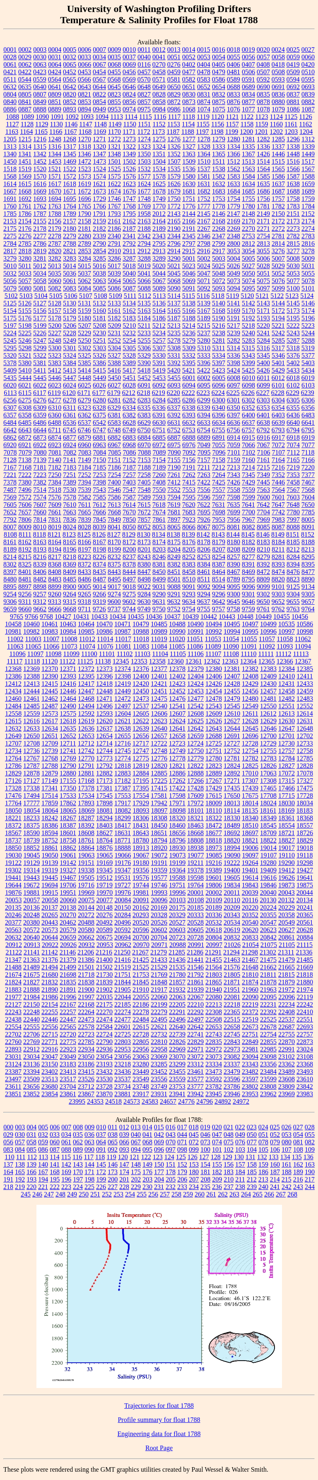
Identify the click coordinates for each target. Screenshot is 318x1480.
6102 (293, 385)
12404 (195, 676)
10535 (286, 623)
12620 (104, 720)
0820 (69, 94)
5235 (174, 333)
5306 (144, 347)
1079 (278, 109)
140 (43, 1164)
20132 (286, 900)
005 (43, 1127)
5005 (248, 258)
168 (55, 1171)
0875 (218, 101)
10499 (268, 623)
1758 (293, 198)
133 (274, 1156)
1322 (129, 146)
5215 (203, 325)
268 (292, 1194)
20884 (304, 937)
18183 (304, 810)
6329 (114, 407)
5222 (293, 325)
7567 (293, 489)
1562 (233, 168)
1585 (263, 176)
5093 (218, 288)
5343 (248, 355)
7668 (114, 512)
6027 (114, 385)
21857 (177, 982)
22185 (122, 1004)
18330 (232, 817)
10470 (104, 623)
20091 (141, 900)
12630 (286, 720)
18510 (250, 825)
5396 (203, 362)
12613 (286, 713)
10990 (177, 631)
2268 (218, 228)
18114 (232, 810)
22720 (68, 1034)
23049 (68, 1056)
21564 (213, 967)
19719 (104, 885)
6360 (54, 415)
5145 (293, 303)
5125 (10, 303)
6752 (174, 430)
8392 (263, 564)
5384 (69, 362)
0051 (174, 57)
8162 (24, 541)
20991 (196, 944)
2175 (10, 228)
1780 (248, 206)
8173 (144, 541)
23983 (304, 1093)
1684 (233, 191)
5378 (10, 362)
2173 (293, 221)
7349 (263, 474)
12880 (68, 773)
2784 (10, 243)
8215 (24, 556)
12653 (86, 735)
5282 (233, 340)
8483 (54, 579)
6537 (84, 422)
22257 (68, 1011)
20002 (213, 892)
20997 (214, 944)
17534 (86, 795)
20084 (123, 900)
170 (78, 1171)
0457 (144, 71)
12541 (177, 706)
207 (194, 1179)
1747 (129, 198)
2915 (188, 250)
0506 (248, 71)
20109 (214, 900)
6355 (293, 407)
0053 (203, 57)
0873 (188, 101)
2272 (278, 228)
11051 (195, 638)
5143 (263, 303)
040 (136, 1134)
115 (66, 1156)
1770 (159, 206)
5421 (188, 370)
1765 (84, 206)
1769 (144, 206)
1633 (233, 183)
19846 (268, 885)
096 (159, 1149)
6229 (292, 392)
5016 (99, 265)
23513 (49, 1079)
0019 (248, 49)
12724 (195, 743)
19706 (68, 885)
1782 (278, 206)
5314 (233, 347)
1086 (293, 109)
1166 (55, 131)
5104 (41, 295)
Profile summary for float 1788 (159, 1419)
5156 (39, 310)
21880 (304, 982)
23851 (13, 1093)
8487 (99, 579)
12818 (122, 765)
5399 (248, 362)
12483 (304, 698)
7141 (69, 459)
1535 (174, 168)
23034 (31, 1056)
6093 (174, 385)
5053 (293, 273)
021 (229, 1127)
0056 (248, 57)
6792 (263, 430)
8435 (99, 571)
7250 (54, 474)
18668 (195, 832)
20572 (31, 929)
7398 (99, 482)
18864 (86, 847)
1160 (276, 124)
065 (113, 1142)
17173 (104, 780)
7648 (293, 504)
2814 (278, 243)
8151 (292, 534)
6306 (308, 400)
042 (159, 1134)
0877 (248, 101)
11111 (266, 653)
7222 (24, 474)
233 (182, 1186)
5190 (218, 318)
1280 (233, 139)
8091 (308, 526)
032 (43, 1134)
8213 (308, 549)
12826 (268, 765)
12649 (13, 735)
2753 (248, 236)
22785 (86, 1041)
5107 (85, 295)
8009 (24, 526)
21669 (304, 967)
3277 (293, 250)
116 (77, 1156)
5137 (174, 303)
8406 (39, 571)
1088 (12, 116)
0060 (308, 57)
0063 (39, 64)
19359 (159, 870)
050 (252, 1134)
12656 (140, 735)
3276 (278, 250)
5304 (114, 347)
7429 (248, 482)
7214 (248, 467)
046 (205, 1134)
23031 (13, 1056)
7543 (99, 489)
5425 (248, 370)
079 (275, 1142)
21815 (286, 974)
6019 (308, 377)
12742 (86, 750)
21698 (68, 974)
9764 (308, 609)
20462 (68, 922)
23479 (232, 1071)
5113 (159, 295)
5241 (263, 333)
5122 (277, 295)
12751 (213, 750)
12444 (31, 691)
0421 (10, 71)
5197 (10, 325)
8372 (84, 564)
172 (101, 1171)
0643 (84, 86)
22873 (304, 1041)
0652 (203, 86)
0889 (54, 109)
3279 (10, 258)
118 (100, 1156)
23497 (13, 1079)
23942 (195, 1093)
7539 (84, 489)
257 (165, 1194)
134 (285, 1156)
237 (229, 1186)
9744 (129, 609)
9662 (39, 609)
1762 (39, 206)
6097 (233, 385)
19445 (49, 877)
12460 (13, 698)
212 (252, 1179)
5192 (248, 318)
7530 (69, 489)
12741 (68, 750)
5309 (188, 347)
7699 (233, 512)
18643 (140, 832)
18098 (177, 810)
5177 (39, 318)
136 (308, 1156)
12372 (86, 668)
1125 (290, 116)
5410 (24, 370)
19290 (286, 862)
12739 (49, 750)
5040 (129, 273)
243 (298, 1186)
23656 (31, 1086)
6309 (39, 407)
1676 (129, 191)
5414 (84, 370)
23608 (286, 1079)
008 (78, 1127)
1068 (188, 109)
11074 (87, 646)
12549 (250, 706)
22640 (177, 1026)
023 (252, 1127)
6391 (159, 415)
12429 (250, 683)
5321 (24, 355)
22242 (304, 1004)
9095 (233, 586)
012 (124, 1127)
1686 (263, 191)
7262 (188, 474)
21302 (268, 952)
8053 (159, 526)
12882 (104, 773)
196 (66, 1179)
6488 (54, 422)
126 (193, 1156)
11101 (107, 653)
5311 (218, 347)
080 (287, 1142)
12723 (177, 743)
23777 (195, 1086)
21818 (304, 974)
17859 (49, 803)
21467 (250, 959)
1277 (188, 139)
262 (223, 1194)
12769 (68, 758)
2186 (114, 228)
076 (240, 1142)
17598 (177, 795)
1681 (188, 191)
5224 (10, 333)
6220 (173, 392)
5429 (278, 370)
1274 (144, 139)
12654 (104, 735)
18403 (104, 825)
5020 (159, 265)
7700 (248, 512)
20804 (213, 937)
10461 (49, 623)
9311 (24, 601)
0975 (144, 109)
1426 (263, 153)
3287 (129, 258)
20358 (286, 914)
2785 (24, 243)
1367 (248, 153)
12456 (250, 691)
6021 (24, 385)
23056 (122, 1056)
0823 (114, 94)
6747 (99, 430)
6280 (99, 400)
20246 (13, 914)
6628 (129, 422)
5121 (262, 295)
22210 (195, 1004)
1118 (188, 116)
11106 (196, 653)
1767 (114, 206)
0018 (233, 49)
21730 (104, 974)
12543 (213, 706)
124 (169, 1156)
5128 (54, 303)
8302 (10, 564)
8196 (69, 549)
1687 (278, 191)
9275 (129, 594)
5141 (233, 303)
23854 (49, 1093)
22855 (268, 1041)
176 (147, 1171)
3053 (233, 250)
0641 (54, 86)
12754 (250, 750)
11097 (35, 653)
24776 (186, 1101)
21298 (249, 952)
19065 (104, 855)
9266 (99, 594)
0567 (99, 79)
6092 (159, 385)
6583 (114, 422)
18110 (214, 810)
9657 (308, 601)
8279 (263, 556)
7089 (159, 452)
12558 (13, 713)
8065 (174, 526)
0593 (278, 79)
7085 (114, 452)
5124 (306, 295)
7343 (233, 474)
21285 (177, 952)
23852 (31, 1093)
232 (171, 1186)
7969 (263, 519)
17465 (268, 788)
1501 (114, 161)
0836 (278, 94)
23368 (304, 1064)
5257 (159, 340)
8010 (39, 526)
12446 (68, 691)
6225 (233, 392)
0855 (114, 101)
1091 (57, 116)
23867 (86, 1093)
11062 (303, 638)
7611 (84, 504)
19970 (104, 892)
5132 (99, 303)
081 (298, 1142)
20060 (68, 900)
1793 (114, 213)
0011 (143, 49)
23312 (195, 1064)
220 (31, 1186)
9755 (203, 609)
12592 (86, 713)
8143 (218, 534)
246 (37, 1194)
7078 (10, 452)
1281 (248, 139)
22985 (268, 1049)
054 (298, 1134)
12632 (13, 728)
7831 (54, 519)
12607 (177, 713)
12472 (122, 698)
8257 (233, 556)
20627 (286, 929)
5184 (144, 318)
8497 (129, 579)
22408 (286, 1011)
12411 (304, 676)
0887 (24, 109)
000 (8, 1127)
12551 (286, 706)
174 (124, 1171)
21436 (177, 959)
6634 (218, 422)
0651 (188, 86)
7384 (54, 482)
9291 (174, 594)
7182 (54, 467)
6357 (10, 415)
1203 (291, 131)
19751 (177, 885)
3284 (84, 258)
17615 (213, 795)
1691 (10, 198)
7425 (218, 482)
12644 (232, 728)
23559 (177, 1079)
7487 (10, 489)
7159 (233, 459)
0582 (188, 79)
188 (287, 1171)
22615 (140, 1026)
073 (205, 1142)
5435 (10, 377)
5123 (292, 295)
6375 (99, 415)
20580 (86, 929)
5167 (203, 310)
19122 (13, 862)
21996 (68, 996)
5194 (278, 318)
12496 (104, 706)
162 (298, 1164)
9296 (218, 594)
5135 (144, 303)
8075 (218, 526)
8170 (114, 541)
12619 (86, 720)
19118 (304, 855)
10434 (117, 616)
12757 (286, 750)
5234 (159, 333)
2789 (84, 243)
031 (31, 1134)
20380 (31, 922)
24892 (222, 1101)
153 (194, 1164)
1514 (263, 161)
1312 (308, 139)
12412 (13, 683)
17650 (232, 795)
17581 (159, 795)
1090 (42, 116)
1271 (99, 139)
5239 (233, 333)
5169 (233, 310)
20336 (213, 914)
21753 (140, 974)
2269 (233, 228)
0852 (69, 101)
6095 (203, 385)
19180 (140, 862)
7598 (233, 497)
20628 (304, 929)
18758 (68, 840)
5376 (293, 355)
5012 (39, 265)
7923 (188, 519)
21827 (31, 982)
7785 (308, 512)
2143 (174, 213)
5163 (144, 310)
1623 (129, 183)
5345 (263, 355)
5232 (129, 333)
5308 (174, 347)
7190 (174, 467)
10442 (208, 616)
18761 (86, 840)
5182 (114, 318)
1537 (203, 168)
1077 (248, 109)
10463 (68, 623)
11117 (14, 661)
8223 (84, 556)
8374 (99, 564)
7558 (233, 489)
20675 (104, 937)
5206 (69, 325)
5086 (114, 288)
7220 (308, 467)
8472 (263, 571)
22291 (177, 1011)
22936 (104, 1049)
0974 (129, 109)
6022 (39, 385)
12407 (232, 676)
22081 (232, 996)
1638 (293, 183)
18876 (104, 847)
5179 (69, 318)
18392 (86, 825)
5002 (203, 258)
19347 (122, 870)
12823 (213, 765)
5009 (308, 258)
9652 (278, 601)
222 (55, 1186)
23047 (49, 1056)
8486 (84, 579)
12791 (86, 765)
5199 (39, 325)
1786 (24, 213)
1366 (233, 153)
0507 (263, 71)
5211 (143, 325)
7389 (69, 482)
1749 (159, 198)
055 (310, 1134)
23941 (177, 1093)
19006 (250, 847)
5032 (10, 273)
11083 (141, 646)
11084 (159, 646)
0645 (114, 86)
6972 (159, 444)
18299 (122, 817)
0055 (233, 57)
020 (217, 1127)
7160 (248, 459)
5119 (232, 295)
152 (182, 1164)
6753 (188, 430)
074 (217, 1142)
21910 (140, 989)
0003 (39, 49)
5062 (84, 280)
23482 (250, 1071)
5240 (248, 333)
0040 (144, 57)
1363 (188, 153)
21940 (213, 989)
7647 (278, 504)
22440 (31, 1019)
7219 (293, 467)
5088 (144, 288)
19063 (86, 855)
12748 (159, 750)
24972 (241, 1101)
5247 (39, 340)
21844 (122, 982)
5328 (129, 355)
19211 (195, 862)
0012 (159, 49)
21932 (177, 989)
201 (124, 1179)
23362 (286, 1064)
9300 (233, 594)
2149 (263, 213)
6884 (144, 437)
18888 (122, 847)
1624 (144, 183)
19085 (214, 855)
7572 (24, 497)
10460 (31, 623)
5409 (10, 370)
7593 (159, 497)
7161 (263, 459)
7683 (188, 512)
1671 (69, 191)
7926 (203, 519)
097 (171, 1149)
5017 (114, 265)
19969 (86, 892)
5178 (54, 318)
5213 (174, 325)
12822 (195, 765)
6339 (203, 407)
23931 (159, 1093)
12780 (213, 758)
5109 (115, 295)
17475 (304, 788)
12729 (268, 743)
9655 (293, 601)
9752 (174, 609)
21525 (140, 967)
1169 (99, 131)
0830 (188, 94)
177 (159, 1171)
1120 (217, 116)
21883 (13, 989)
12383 (268, 668)
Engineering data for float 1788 (159, 1433)
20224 (268, 907)
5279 (188, 340)
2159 (99, 221)
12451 (159, 691)
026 (287, 1127)
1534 (159, 168)
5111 (130, 295)
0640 (39, 86)
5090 (174, 288)
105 (263, 1149)
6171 (84, 392)
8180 (233, 541)
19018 (304, 847)
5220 (263, 325)
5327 (114, 355)
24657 (168, 1101)
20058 (50, 900)
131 (250, 1156)
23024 (304, 1049)
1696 (84, 198)
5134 (129, 303)
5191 (233, 318)
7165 (293, 459)
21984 (31, 996)
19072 (159, 855)
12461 (31, 698)
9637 (203, 601)
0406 (233, 64)
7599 (248, 497)
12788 (49, 765)
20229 (286, 907)
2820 (54, 250)
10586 (304, 623)
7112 (293, 452)
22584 (104, 1026)
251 (95, 1194)
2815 (293, 243)
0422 (24, 71)
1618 (69, 183)
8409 (69, 571)
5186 (159, 318)
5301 (69, 347)
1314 (24, 146)
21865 (213, 982)
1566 (293, 168)
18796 (177, 840)
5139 (203, 303)
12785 (304, 758)
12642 (195, 728)
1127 (12, 124)
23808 (268, 1086)
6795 (308, 430)
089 (78, 1149)
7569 (10, 497)
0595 (308, 79)
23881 (122, 1093)
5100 (293, 288)
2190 (174, 228)
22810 (159, 1041)
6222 (188, 392)
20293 (140, 914)
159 (263, 1164)
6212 (128, 392)
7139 (39, 459)
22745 (232, 1034)
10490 (195, 623)
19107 (268, 855)
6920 (10, 444)
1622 (114, 183)
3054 (248, 250)
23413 (68, 1071)
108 (298, 1149)
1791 (99, 213)
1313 (10, 146)
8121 (54, 534)
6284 (159, 400)
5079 (10, 288)
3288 (144, 258)
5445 (39, 377)
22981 (250, 1049)
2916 (203, 250)
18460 (177, 825)
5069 (188, 280)
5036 (69, 273)
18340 (250, 817)
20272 (86, 914)
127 (204, 1156)
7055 (218, 444)
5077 (293, 280)
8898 (39, 586)
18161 (268, 810)
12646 (268, 728)
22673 (250, 1026)
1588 (308, 176)
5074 (248, 280)
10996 (268, 631)
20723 (177, 937)
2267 (203, 228)
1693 (39, 198)
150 (159, 1164)
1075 (218, 109)
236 (217, 1186)
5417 (129, 370)
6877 (69, 437)
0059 (293, 57)
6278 (69, 400)
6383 (144, 415)
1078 (263, 109)
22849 (250, 1041)
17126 (13, 780)
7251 (69, 474)
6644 (39, 430)
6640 (293, 422)
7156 (188, 459)
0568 (114, 79)
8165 (69, 541)
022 (240, 1127)
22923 (68, 1049)
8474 (278, 571)
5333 (203, 355)
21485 (304, 959)
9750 (159, 609)
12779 (195, 758)
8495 (114, 579)
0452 (69, 71)
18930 (177, 847)
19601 (213, 877)
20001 (195, 892)
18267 (68, 817)
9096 (248, 586)
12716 (122, 743)
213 (263, 1179)
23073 (213, 1056)
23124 (13, 1064)
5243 (293, 333)
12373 (104, 668)
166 (31, 1171)
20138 (68, 907)
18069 (86, 810)
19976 (122, 892)
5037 (84, 273)
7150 (99, 459)
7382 (39, 482)
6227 (263, 392)
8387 (218, 564)
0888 (39, 109)
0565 (69, 79)
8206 (203, 549)
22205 (177, 1004)
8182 (248, 541)
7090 (174, 452)
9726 (99, 609)
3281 (39, 258)
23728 (104, 1086)
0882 (308, 101)
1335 (248, 146)
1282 (263, 139)
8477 (308, 571)
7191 (188, 467)
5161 (114, 310)
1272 (114, 139)
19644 (13, 885)
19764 (195, 885)
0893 (69, 109)
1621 (99, 183)
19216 (213, 862)
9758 (233, 609)
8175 (174, 541)
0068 (114, 64)
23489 (286, 1071)
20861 (286, 937)
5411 (39, 370)
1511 (218, 161)
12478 (213, 698)
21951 (232, 989)
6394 (203, 415)
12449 (122, 691)
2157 (69, 221)
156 (229, 1164)
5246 (24, 340)
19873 (286, 885)
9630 (144, 601)
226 (101, 1186)
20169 (159, 907)
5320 (10, 355)
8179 (218, 541)
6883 (129, 437)
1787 (39, 213)
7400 (114, 482)
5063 (99, 280)
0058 (278, 57)
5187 (174, 318)
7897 (174, 519)
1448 (293, 153)
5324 (69, 355)
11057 (267, 638)
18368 (304, 817)
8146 (263, 534)
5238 (218, 333)
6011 (263, 377)
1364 (203, 153)
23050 (86, 1056)
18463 (195, 825)
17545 (104, 795)
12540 (159, 706)
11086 (195, 646)
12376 (140, 668)
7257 (129, 474)
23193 (104, 1064)
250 (84, 1194)
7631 (218, 504)
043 (171, 1134)
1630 (188, 183)
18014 (250, 803)
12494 (86, 706)
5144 (278, 303)
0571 (159, 79)
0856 (129, 101)
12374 (122, 668)
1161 (290, 124)
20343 (232, 914)
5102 (11, 295)
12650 (31, 735)
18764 (104, 840)
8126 (99, 534)
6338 (188, 407)
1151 (144, 124)
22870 (286, 1041)
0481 (233, 71)
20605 (195, 929)
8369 (69, 564)
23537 (122, 1079)
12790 (68, 765)
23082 (232, 1056)
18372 (13, 825)
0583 (203, 79)
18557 (304, 825)
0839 (308, 94)
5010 (10, 265)
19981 (140, 892)
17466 (286, 788)
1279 (218, 139)
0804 (10, 94)
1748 (144, 198)
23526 (86, 1079)
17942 (159, 803)
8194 (54, 549)
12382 (250, 668)
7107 (278, 452)
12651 (49, 735)
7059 (233, 444)
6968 (129, 444)
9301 (248, 594)
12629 (268, 720)
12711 (68, 743)
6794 (293, 430)
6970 (144, 444)
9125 (293, 586)
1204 (306, 131)
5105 (56, 295)
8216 (39, 556)
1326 (174, 146)
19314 (31, 870)
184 (240, 1171)
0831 (203, 94)
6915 (248, 437)
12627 (232, 720)
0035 (114, 57)
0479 (218, 71)
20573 (49, 929)
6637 (248, 422)
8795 (248, 579)
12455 (232, 691)
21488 (13, 967)
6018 (293, 377)
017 (182, 1127)
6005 (218, 377)
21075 (268, 944)
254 (130, 1194)
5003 (218, 258)
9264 (69, 594)
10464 (86, 623)
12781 (232, 758)
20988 (177, 944)
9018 (129, 586)
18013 (232, 803)
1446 (278, 153)
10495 (232, 623)
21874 (250, 982)
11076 (105, 646)
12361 (194, 661)
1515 (278, 161)
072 (194, 1142)
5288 (308, 340)
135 (297, 1156)
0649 (159, 86)
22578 (86, 1026)
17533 (68, 795)
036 (89, 1134)
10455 (281, 616)
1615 (24, 183)
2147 (233, 213)
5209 (114, 325)
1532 (144, 168)
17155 (68, 780)
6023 (54, 385)
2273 (293, 228)
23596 (232, 1079)
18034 (304, 803)
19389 (213, 870)
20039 (250, 892)
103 (240, 1149)
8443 (114, 571)
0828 (159, 94)
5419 (159, 370)
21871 (232, 982)
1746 (114, 198)
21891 (68, 989)
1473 (99, 161)
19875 (304, 885)
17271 (232, 780)
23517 (68, 1079)
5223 (308, 325)
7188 (144, 467)
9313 (54, 601)
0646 (129, 86)
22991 (286, 1049)
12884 (140, 773)
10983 (49, 631)
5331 (174, 355)
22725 (122, 1034)
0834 (248, 94)
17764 (13, 803)
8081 (233, 526)
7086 (129, 452)
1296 (293, 139)
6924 (69, 444)
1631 (203, 183)
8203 (159, 549)
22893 (13, 1049)
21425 (140, 959)
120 (123, 1156)
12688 (213, 735)
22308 (213, 1011)
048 (229, 1134)
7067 (263, 444)
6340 (218, 407)
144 (89, 1164)
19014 (268, 847)
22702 (13, 1034)
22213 (213, 1004)
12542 (195, 706)
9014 (99, 586)
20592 (122, 929)
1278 (203, 139)
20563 (13, 929)
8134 (158, 534)
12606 (159, 713)
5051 (263, 273)
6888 (188, 437)
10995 (250, 631)
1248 (54, 139)
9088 (174, 586)
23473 (213, 1071)
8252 (188, 556)
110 (9, 1156)
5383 (54, 362)
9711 (84, 609)
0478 (203, 71)
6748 (114, 430)
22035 (104, 996)
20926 (68, 944)
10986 (104, 631)
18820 (232, 840)
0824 (129, 94)
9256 (24, 594)
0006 (84, 49)
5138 (188, 303)
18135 (249, 810)
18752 (49, 840)
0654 (218, 86)
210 (229, 1179)
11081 (123, 646)
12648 (304, 728)
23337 (232, 1064)
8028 (84, 526)
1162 (305, 124)
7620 (188, 504)
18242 (49, 817)
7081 (55, 452)
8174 (159, 541)
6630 (159, 422)
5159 (84, 310)
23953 (250, 1093)
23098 (268, 1056)
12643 (213, 728)
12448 (104, 691)
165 (20, 1171)
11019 (159, 638)
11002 (15, 638)
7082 (70, 452)
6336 (159, 407)
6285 (174, 400)
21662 (268, 967)
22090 (250, 996)
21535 (177, 967)
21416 (122, 959)
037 (101, 1134)
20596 (140, 929)
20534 (232, 922)
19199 (177, 862)
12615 (13, 720)
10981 (13, 631)
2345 (188, 236)
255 (142, 1194)
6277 (54, 400)
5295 (10, 347)
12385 (304, 668)
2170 (248, 221)
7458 (293, 482)
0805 (24, 94)
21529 (159, 967)
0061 (10, 64)
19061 (68, 855)
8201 (144, 549)
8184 (278, 541)
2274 (308, 228)
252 (107, 1194)
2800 (233, 243)
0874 (203, 101)
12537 (140, 706)
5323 (54, 355)
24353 (95, 1101)
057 (20, 1142)
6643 (24, 430)
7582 (84, 497)
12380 (213, 668)
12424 (195, 683)
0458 (159, 71)
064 (101, 1142)
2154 (24, 221)
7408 (159, 482)
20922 (50, 944)
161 (287, 1164)
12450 (140, 691)
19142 (68, 862)
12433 (304, 683)
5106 (70, 295)
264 (246, 1194)
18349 (268, 817)
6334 (129, 407)
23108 (304, 1056)
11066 (51, 646)
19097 (250, 855)
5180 (84, 318)
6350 (233, 407)
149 (147, 1164)
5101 (308, 288)
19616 (268, 877)
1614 (10, 183)
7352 (278, 474)
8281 (278, 556)
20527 (177, 922)
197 (78, 1179)
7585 (99, 497)
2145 (203, 213)
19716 (86, 885)
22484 (140, 1019)
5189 (203, 318)
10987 (122, 631)
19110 (287, 855)
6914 (233, 437)
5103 (26, 295)
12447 (86, 691)
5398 (233, 362)
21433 (159, 959)
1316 (54, 146)
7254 (114, 474)
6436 (293, 415)
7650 (308, 504)
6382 (129, 415)
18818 (213, 840)
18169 (286, 810)
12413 (31, 683)
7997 (293, 519)
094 (136, 1149)
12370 (49, 668)
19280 (268, 862)
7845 (99, 519)
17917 (122, 803)
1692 (24, 198)
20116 (250, 900)
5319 (308, 347)
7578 (69, 497)
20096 (159, 900)
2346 (203, 236)
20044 (304, 892)
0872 (174, 101)
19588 (177, 877)
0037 (129, 57)
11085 (177, 646)
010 (101, 1127)
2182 (99, 228)
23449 (140, 1071)
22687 (286, 1026)
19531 (122, 877)
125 (181, 1156)
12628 (250, 720)
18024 (268, 803)
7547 (129, 489)
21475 (268, 959)
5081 (39, 288)
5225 (24, 333)
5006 (263, 258)
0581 (174, 79)
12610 (232, 713)
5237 (203, 333)
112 (31, 1156)
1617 (54, 183)
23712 (86, 1086)
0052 (188, 57)
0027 (308, 49)
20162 (140, 907)
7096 (219, 452)
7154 (159, 459)
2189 (159, 228)
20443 (49, 922)
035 (78, 1134)
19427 (304, 870)
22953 (122, 1049)
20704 (159, 937)
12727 (232, 743)
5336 (233, 355)
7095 (204, 452)
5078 (308, 280)
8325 (24, 564)
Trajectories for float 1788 (159, 1405)
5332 (188, 355)
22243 (13, 1011)
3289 (159, 258)
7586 (114, 497)
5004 (233, 258)
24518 (113, 1101)
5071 (203, 280)
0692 (293, 86)
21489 (31, 967)
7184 (84, 467)
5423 (218, 370)
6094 (188, 385)
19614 (250, 877)
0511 (9, 79)
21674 (13, 974)
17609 (195, 795)
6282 (129, 400)
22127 (13, 1004)
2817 (10, 250)
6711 (54, 430)
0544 (24, 79)
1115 (145, 116)
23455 (177, 1071)
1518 (10, 168)
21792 (195, 974)
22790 (104, 1041)
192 (20, 1179)
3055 (263, 250)
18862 (68, 847)
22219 (250, 1004)
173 (113, 1171)
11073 (69, 646)
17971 (177, 803)
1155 (203, 124)
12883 (122, 773)
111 (21, 1156)
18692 (232, 832)
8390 (233, 564)
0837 (293, 94)
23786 (232, 1086)
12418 (104, 683)
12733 (304, 743)
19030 (13, 855)
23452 (159, 1071)
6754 (203, 430)
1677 (144, 191)
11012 (87, 638)
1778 (218, 206)
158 (252, 1164)
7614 (129, 504)
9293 (188, 594)
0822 (99, 94)
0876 (233, 101)
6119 (54, 392)
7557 (218, 489)
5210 (129, 325)
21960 (250, 989)
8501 (174, 579)
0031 (54, 57)
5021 (174, 265)
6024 (69, 385)
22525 (268, 1019)
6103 (308, 385)
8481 (24, 579)
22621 (159, 1026)
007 (66, 1127)
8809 (263, 579)
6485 (24, 422)
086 (43, 1149)
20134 (304, 900)
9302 (263, 594)
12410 (286, 676)
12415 (49, 683)
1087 (308, 109)
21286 (195, 952)
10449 (263, 616)
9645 (233, 601)
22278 (140, 1011)
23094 (250, 1056)
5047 (203, 273)
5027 (248, 265)
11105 (178, 653)
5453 (159, 377)
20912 (13, 944)
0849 (39, 101)
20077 (104, 900)
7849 (114, 519)
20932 (86, 944)
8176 (188, 541)
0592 (263, 79)
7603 (293, 497)
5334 (218, 355)
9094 (218, 586)
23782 (213, 1086)
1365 (218, 153)
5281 (218, 340)
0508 (278, 71)
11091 (249, 646)
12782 (250, 758)
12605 (140, 713)
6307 (10, 407)
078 (263, 1142)
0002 (24, 49)
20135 (13, 907)
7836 (69, 519)
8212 (293, 549)
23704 (68, 1086)
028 (310, 1127)
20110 (232, 900)
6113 (10, 392)
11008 (69, 638)
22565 (68, 1026)
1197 (202, 131)
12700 (268, 735)
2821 (69, 250)
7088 (144, 452)
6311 (69, 407)
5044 (159, 273)
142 (66, 1164)
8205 (188, 549)
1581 (203, 176)
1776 (188, 206)
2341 (129, 236)
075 (229, 1142)
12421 (159, 683)
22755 (286, 1034)
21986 (49, 996)
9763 (293, 609)
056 (8, 1142)
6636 (233, 422)
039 (124, 1134)
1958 (144, 213)
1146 (71, 124)
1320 (99, 146)
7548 (144, 489)
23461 (195, 1071)
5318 (293, 347)
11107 (213, 653)
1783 (293, 206)
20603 (177, 929)
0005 (69, 49)
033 (55, 1134)
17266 (195, 780)
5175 (10, 318)
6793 (278, 430)
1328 (203, 146)
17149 (49, 780)
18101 (196, 810)
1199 (231, 131)
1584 (248, 176)
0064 (54, 64)
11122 (67, 661)
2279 (69, 236)
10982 (31, 631)
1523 (84, 168)
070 (171, 1142)
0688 (233, 86)
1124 (276, 116)
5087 (129, 288)
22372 (250, 1011)
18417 (122, 825)
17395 (140, 788)
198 (89, 1179)
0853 (84, 101)
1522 (69, 168)
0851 (54, 101)
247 (49, 1194)
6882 (114, 437)
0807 (39, 94)
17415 (159, 788)
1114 (131, 116)
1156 (217, 124)
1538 (218, 168)
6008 (233, 377)
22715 (49, 1034)
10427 (63, 616)
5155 (24, 310)
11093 (285, 646)
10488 (177, 623)
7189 (159, 467)
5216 (218, 325)
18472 (213, 825)
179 (182, 1171)
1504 (159, 161)
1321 (114, 146)
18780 (140, 840)
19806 (213, 885)
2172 (278, 221)
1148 (100, 124)
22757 (304, 1034)
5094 (233, 288)
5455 (174, 377)
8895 (10, 586)
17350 (68, 788)
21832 (49, 982)
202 (136, 1179)
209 (217, 1179)
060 (55, 1142)
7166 (308, 459)
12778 (177, 758)
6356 (308, 407)
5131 (84, 303)
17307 (250, 780)
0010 (129, 49)
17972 (195, 803)
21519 (122, 967)
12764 (13, 758)
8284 (293, 556)
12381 (232, 668)
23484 (268, 1071)
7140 (54, 459)
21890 (49, 989)
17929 (140, 803)
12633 (31, 728)
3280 (24, 258)
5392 (174, 362)
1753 (218, 198)
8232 (114, 556)
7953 (218, 519)
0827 (144, 94)
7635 (233, 504)
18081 (104, 810)
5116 (203, 295)
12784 (286, 758)
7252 (84, 474)
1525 (114, 168)
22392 (268, 1011)
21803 (213, 974)
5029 (278, 265)
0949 (99, 109)
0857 (144, 101)
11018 (141, 638)
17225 (159, 780)
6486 (39, 422)
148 (136, 1164)
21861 (195, 982)
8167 (99, 541)
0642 (69, 86)
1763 (54, 206)
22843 (232, 1041)
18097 (159, 810)
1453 (54, 161)
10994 (232, 631)
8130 (143, 534)
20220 (250, 907)
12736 (31, 750)
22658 (232, 1026)
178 (171, 1171)
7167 (10, 467)
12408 (250, 676)
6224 (218, 392)
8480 (10, 579)
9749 (144, 609)
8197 (84, 549)
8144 (233, 534)
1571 (54, 176)
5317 (278, 347)
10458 (13, 623)
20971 (159, 944)
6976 (188, 444)
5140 (218, 303)
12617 (49, 720)
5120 (247, 295)
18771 (122, 840)
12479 (232, 698)
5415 (99, 370)
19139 (49, 862)
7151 (114, 459)
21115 (304, 944)
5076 (278, 280)
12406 (213, 676)
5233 (144, 333)
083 (8, 1149)
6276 (39, 400)
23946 (232, 1093)
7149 (84, 459)
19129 (31, 862)
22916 (49, 1049)
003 (20, 1127)
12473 (140, 698)
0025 (293, 49)
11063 (15, 646)
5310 (203, 347)
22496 (177, 1019)
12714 (104, 743)
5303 (99, 347)
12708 (31, 743)
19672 (31, 885)
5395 (188, 362)
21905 (122, 989)
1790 (84, 213)
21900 (86, 989)
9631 (159, 601)
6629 (144, 422)
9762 (278, 609)
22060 (159, 996)
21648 (250, 967)
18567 (13, 832)
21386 (86, 959)
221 (43, 1186)
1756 (263, 198)
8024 (69, 526)
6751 (159, 430)
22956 (140, 1049)
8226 (99, 556)
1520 (39, 168)
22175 (104, 1004)
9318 (84, 601)
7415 (188, 482)
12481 (268, 698)
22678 (268, 1026)
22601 (122, 1026)
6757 (248, 430)
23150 (49, 1064)
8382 (174, 564)
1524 (99, 168)
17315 (286, 780)
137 (8, 1164)
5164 (159, 310)
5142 (248, 303)
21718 (86, 974)
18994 (232, 847)
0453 (84, 71)
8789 (233, 579)
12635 (68, 728)
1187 (172, 131)
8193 (39, 549)
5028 (263, 265)
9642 (218, 601)
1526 (129, 168)
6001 (188, 377)
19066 (123, 855)
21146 (68, 952)
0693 (308, 86)
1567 (308, 168)
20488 (86, 922)
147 (124, 1164)
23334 (213, 1064)
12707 (13, 743)
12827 (286, 765)
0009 (114, 49)
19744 (140, 885)
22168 (86, 1004)
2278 (54, 236)
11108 (231, 653)
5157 (54, 310)
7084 (99, 452)
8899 (54, 586)
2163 (144, 221)
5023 (188, 265)
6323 (84, 407)
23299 (177, 1064)
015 (159, 1127)
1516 (293, 161)
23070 (177, 1056)
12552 (304, 706)
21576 (232, 967)
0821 (84, 94)
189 (298, 1171)
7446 (278, 482)
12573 (49, 713)
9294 (203, 594)
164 (8, 1171)
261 (211, 1194)
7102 (248, 452)
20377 (13, 922)
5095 (248, 288)
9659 (10, 609)
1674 (114, 191)
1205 (10, 139)
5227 (54, 333)
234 (194, 1186)
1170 (114, 131)
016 (171, 1127)
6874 (54, 437)
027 (298, 1127)
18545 (268, 825)
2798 (203, 243)
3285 (99, 258)
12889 (213, 773)
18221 (13, 817)
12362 (212, 661)
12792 (104, 765)
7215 (263, 467)
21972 (286, 989)
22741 (195, 1034)
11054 (231, 638)
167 (43, 1171)
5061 (69, 280)
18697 (250, 832)
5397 (218, 362)
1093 (87, 116)
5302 (84, 347)
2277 (39, 236)
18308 (159, 817)
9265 (84, 594)
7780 (293, 512)
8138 (173, 534)
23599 (268, 1079)
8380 (144, 564)
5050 (248, 273)
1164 (26, 131)
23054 (104, 1056)
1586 (278, 176)
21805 (232, 974)
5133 (114, 303)
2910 (114, 250)
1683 (218, 191)
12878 (31, 773)
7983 (278, 519)
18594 (49, 832)
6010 (248, 377)
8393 (278, 564)
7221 (10, 474)
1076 (233, 109)
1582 (218, 176)
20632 (13, 937)
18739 (31, 840)
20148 (104, 907)
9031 (159, 586)
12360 (175, 661)
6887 (174, 437)
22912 (31, 1049)
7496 (24, 489)
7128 (10, 459)
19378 (195, 870)
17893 (86, 803)
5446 (54, 377)
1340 (10, 153)
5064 (114, 280)
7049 (203, 444)
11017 (123, 638)
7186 (114, 467)
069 (159, 1142)
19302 (13, 870)
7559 (248, 489)
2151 (293, 213)
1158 (247, 124)
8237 (129, 556)
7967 (248, 519)
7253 (99, 474)
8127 (113, 534)
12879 (49, 773)
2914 (174, 250)
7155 (174, 459)
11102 (125, 653)
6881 (99, 437)
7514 (39, 489)
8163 (39, 541)
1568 (10, 176)
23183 (68, 1064)
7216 (278, 467)
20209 (232, 907)
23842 (304, 1086)
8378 (129, 564)
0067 (99, 64)
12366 (285, 661)
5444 (24, 377)
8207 (218, 549)
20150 (122, 907)
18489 (232, 825)
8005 (308, 519)
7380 (24, 482)
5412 (54, 370)
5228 (69, 333)
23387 (13, 1071)
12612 (268, 713)
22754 (268, 1034)
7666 (99, 512)
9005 (84, 586)
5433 (293, 370)
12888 (195, 773)
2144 (188, 213)
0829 (174, 94)
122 (146, 1156)
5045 (174, 273)
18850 (13, 847)
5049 (233, 273)
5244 (308, 333)
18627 (104, 832)
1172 (143, 131)
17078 (304, 773)
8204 (174, 549)
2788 (69, 243)
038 (113, 1134)
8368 (54, 564)
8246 (159, 556)
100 (205, 1149)
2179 (54, 228)
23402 (49, 1071)
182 (217, 1171)
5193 (263, 318)
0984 (159, 109)
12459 (304, 691)
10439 (190, 616)
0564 (54, 79)
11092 (267, 646)
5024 (203, 265)
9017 (114, 586)
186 (263, 1171)
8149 (277, 534)
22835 (213, 1041)
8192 (24, 549)
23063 (140, 1056)
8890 (308, 579)
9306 (10, 601)
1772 (174, 206)
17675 (250, 795)
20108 (196, 900)
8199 (114, 549)
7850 (129, 519)
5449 (99, 377)
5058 (39, 280)
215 (287, 1179)
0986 (174, 109)
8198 (99, 549)
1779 (233, 206)
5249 (69, 340)
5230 (99, 333)
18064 (50, 810)
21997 (86, 996)
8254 (218, 556)
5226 (39, 333)
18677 (213, 832)
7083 (85, 452)
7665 (84, 512)
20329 (177, 914)
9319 (99, 601)
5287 (293, 340)
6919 (308, 437)
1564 (263, 168)
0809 (54, 94)
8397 (10, 571)
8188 (308, 541)
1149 (114, 124)
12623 (159, 720)
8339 (39, 564)
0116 (143, 64)
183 (229, 1171)
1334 (233, 146)
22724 (104, 1034)
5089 (159, 288)
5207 (84, 325)
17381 (104, 788)
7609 (54, 504)
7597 (218, 497)
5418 (144, 370)
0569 (129, 79)
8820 (278, 579)
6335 (144, 407)
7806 (24, 519)
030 (20, 1134)
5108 (100, 295)
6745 (69, 430)
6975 (174, 444)
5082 (54, 288)
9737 (114, 609)
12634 (49, 728)
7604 (308, 497)
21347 (13, 959)
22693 (304, 1026)
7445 (263, 482)
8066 (188, 526)
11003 (33, 638)
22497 (195, 1019)
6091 (144, 385)
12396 (104, 676)
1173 (158, 131)
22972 (213, 1049)
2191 (188, 228)
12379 (195, 668)
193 (31, 1179)
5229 (84, 333)
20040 (268, 892)
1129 (41, 124)
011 (112, 1127)
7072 (278, 444)
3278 (308, 250)
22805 (140, 1041)
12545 (232, 706)
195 (55, 1179)
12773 (104, 758)
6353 (263, 407)
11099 (71, 653)
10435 (136, 616)
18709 (268, 832)
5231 (114, 333)
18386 (49, 825)
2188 (144, 228)
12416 (68, 683)
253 (118, 1194)
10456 (300, 616)
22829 (195, 1041)
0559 (39, 79)
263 (234, 1194)
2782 (293, 236)
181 (205, 1171)
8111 (25, 534)
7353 (293, 474)
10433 (99, 616)
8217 (54, 556)
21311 (286, 952)
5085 (99, 288)
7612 (99, 504)
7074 (293, 444)
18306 (140, 817)
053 (287, 1134)
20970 (141, 944)
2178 (39, 228)
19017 (286, 847)
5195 (293, 318)
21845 (140, 982)
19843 (250, 885)
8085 (263, 526)
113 (43, 1156)
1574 (99, 176)
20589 (104, 929)
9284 (144, 594)
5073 (233, 280)
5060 (54, 280)
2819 (39, 250)
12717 (140, 743)
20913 (32, 944)
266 (269, 1194)
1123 (261, 116)
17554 (140, 795)
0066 (84, 64)
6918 (293, 437)
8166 (84, 541)
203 (147, 1179)
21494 (49, 967)
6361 (69, 415)
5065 (129, 280)
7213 (233, 467)
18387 (68, 825)
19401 (250, 870)
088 (66, 1149)
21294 (231, 952)
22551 (304, 1019)
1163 (11, 131)
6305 (293, 400)
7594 (174, 497)
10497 (250, 623)
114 (54, 1156)
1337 (278, 146)
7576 (54, 497)
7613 (114, 504)
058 (31, 1142)
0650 (174, 86)
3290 (174, 258)
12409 (268, 676)
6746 (84, 430)
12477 (195, 698)
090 (89, 1149)
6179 (113, 392)
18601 (68, 832)
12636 (86, 728)
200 (113, 1179)
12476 (177, 698)
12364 (248, 661)
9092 (203, 586)
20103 (177, 900)
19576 (140, 877)
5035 (54, 273)
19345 (104, 870)
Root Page (159, 1447)
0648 (144, 86)
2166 (188, 221)
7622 (203, 504)
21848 (159, 982)
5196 (308, 318)
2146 (218, 213)
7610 (69, 504)
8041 (114, 526)
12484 (13, 706)
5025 (218, 265)
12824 (232, 765)
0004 (54, 49)
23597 (250, 1079)
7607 (39, 504)
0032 (69, 57)
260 (200, 1194)
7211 (203, 467)
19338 (86, 870)
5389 (129, 362)
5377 (308, 355)
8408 (54, 571)
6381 (114, 415)
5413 (69, 370)
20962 (123, 944)
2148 (248, 213)
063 (89, 1142)
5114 (173, 295)
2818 (24, 250)
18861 (49, 847)
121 (135, 1156)
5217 (233, 325)
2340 (114, 236)
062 (78, 1142)
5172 (278, 310)
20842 (268, 937)
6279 (84, 400)
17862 (68, 803)
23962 (268, 1093)
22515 (232, 1019)
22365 (232, 1011)
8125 (84, 534)
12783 (268, 758)
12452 (177, 691)
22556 (49, 1026)
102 (229, 1149)
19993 (159, 892)
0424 (54, 71)
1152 (158, 124)
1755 (248, 198)
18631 (122, 832)
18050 (13, 810)
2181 (84, 228)
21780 (177, 974)
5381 (39, 362)
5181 (99, 318)
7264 (218, 474)
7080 (40, 452)
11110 (248, 653)
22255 (49, 1011)
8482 (39, 579)
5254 (129, 340)
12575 (68, 713)
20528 (195, 922)
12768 (49, 758)
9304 (293, 594)
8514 (218, 579)
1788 (54, 213)
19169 (104, 862)
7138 (24, 459)
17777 (31, 803)
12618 (68, 720)
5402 (293, 362)
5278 (174, 340)
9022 (144, 586)
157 (240, 1164)
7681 (174, 512)
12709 (49, 743)
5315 (248, 347)
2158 (84, 221)
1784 (308, 206)
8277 (248, 556)
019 (205, 1127)
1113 (116, 116)
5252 (114, 340)
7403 (129, 482)
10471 (122, 623)
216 (298, 1179)
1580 (188, 176)
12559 (31, 713)
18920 (159, 847)
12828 (304, 765)
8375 (114, 564)
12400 (140, 676)
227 (113, 1186)
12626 (213, 720)
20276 (104, 914)
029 (8, 1134)
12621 (122, 720)
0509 (293, 71)
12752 (232, 750)
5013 (54, 265)
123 (158, 1156)
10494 (213, 623)
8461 (203, 571)
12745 (122, 750)
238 (240, 1186)
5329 (144, 355)
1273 (129, 139)
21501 (86, 967)
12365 (266, 661)
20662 (86, 937)
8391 (248, 564)
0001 (10, 49)
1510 (203, 161)
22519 (250, 1019)
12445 (49, 691)
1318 (84, 146)
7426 (233, 482)
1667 (10, 191)
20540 (250, 922)
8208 (233, 549)
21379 (68, 959)
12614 (304, 713)
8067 (203, 526)
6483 (308, 415)
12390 (49, 676)
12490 (68, 706)
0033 (84, 57)
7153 (144, 459)
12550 (268, 706)
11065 (33, 646)
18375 (31, 825)
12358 (157, 661)
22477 (122, 1019)
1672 (84, 191)
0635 (24, 86)
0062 (24, 64)
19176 (122, 862)
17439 (250, 788)
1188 (187, 131)
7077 (308, 444)
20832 (232, 937)
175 (136, 1171)
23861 (68, 1093)
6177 (99, 392)
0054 (218, 57)
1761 (24, 206)
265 (258, 1194)
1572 (69, 176)
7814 (39, 519)
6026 (99, 385)
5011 (24, 265)
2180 (69, 228)
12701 (286, 735)
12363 (230, 661)
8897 (24, 586)
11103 (142, 653)
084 (20, 1149)
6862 (10, 437)
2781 (278, 236)
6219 (158, 392)
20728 (195, 937)
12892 (232, 773)
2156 (54, 221)
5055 (308, 273)
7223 (39, 474)
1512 (233, 161)
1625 (159, 183)
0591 (248, 79)
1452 (39, 161)
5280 (203, 340)
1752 (203, 198)
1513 (248, 161)
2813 (263, 243)
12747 (140, 750)
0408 (263, 64)
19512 (104, 877)
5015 (84, 265)
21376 (49, 959)
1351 (159, 153)
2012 (159, 213)
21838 (86, 982)
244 (310, 1186)
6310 (54, 407)
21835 (68, 982)
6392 (174, 415)
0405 (218, 64)
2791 (114, 243)
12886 (177, 773)
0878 (263, 101)
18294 (104, 817)
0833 (233, 94)
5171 (263, 310)
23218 (122, 1064)
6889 (203, 437)
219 (20, 1186)
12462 (49, 698)
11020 (177, 638)
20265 (49, 914)
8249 (174, 556)
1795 (129, 213)
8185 (293, 541)
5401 (278, 362)
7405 (144, 482)
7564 (278, 489)
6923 (54, 444)
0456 (129, 71)
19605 (232, 877)
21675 (31, 974)
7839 (84, 519)
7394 (84, 482)
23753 (177, 1086)
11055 (249, 638)
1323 (144, 146)
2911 (129, 250)
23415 (86, 1071)
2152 (308, 213)
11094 (303, 646)
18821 (250, 840)
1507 (174, 161)
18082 (123, 810)
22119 (304, 996)
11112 (283, 653)
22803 (122, 1041)
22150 (31, 1004)
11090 (231, 646)
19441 (13, 877)
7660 (39, 512)
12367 (303, 661)
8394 (293, 564)
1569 (24, 176)
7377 (308, 474)
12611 (250, 713)
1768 (129, 206)
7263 (203, 474)
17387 (122, 788)
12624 (177, 720)
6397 (233, 415)
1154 (188, 124)
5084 (84, 288)
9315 (69, 601)
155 (217, 1164)
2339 (99, 236)
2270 (248, 228)
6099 (263, 385)
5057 (24, 280)
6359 (39, 415)
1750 (174, 198)
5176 (24, 318)
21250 (122, 952)
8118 (39, 534)
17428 (195, 788)
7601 (278, 497)
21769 (159, 974)
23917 (140, 1093)
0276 (174, 64)
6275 (24, 400)
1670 (54, 191)
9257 (39, 594)
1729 (99, 198)
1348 (114, 153)
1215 (24, 139)
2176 (24, 228)
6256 (10, 400)
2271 (263, 228)
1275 (159, 139)
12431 (286, 683)
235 (205, 1186)
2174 (308, 221)
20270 (68, 914)
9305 (308, 594)
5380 (24, 362)
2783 (308, 236)
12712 (86, 743)
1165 (41, 131)
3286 (114, 258)
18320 (177, 817)
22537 (286, 1019)
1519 (24, 168)
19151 (86, 862)
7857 (144, 519)
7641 (248, 504)
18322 (213, 817)
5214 (188, 325)
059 (43, 1142)
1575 (114, 176)
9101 (278, 586)
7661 (54, 512)
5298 (24, 347)
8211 (278, 549)
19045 (32, 855)
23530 (104, 1079)
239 (252, 1186)
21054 (250, 944)
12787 (31, 765)
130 (239, 1156)
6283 (144, 400)
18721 (286, 832)
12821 (177, 765)
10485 (159, 623)
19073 (177, 855)
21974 (304, 989)
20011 (232, 892)
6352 (248, 407)
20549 (286, 922)
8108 (10, 534)
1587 (293, 176)
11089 (213, 646)
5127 (39, 303)
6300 (218, 400)
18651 (159, 832)
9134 (308, 586)
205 (171, 1179)
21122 (13, 952)
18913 (140, 847)
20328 (159, 914)
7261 (174, 474)
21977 (13, 996)
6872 (24, 437)
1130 (56, 124)
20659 (68, 937)
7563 (263, 489)
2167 (203, 221)
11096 (17, 653)
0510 (308, 71)
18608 (86, 832)
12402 (177, 676)
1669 (39, 191)
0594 (293, 79)
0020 (263, 49)
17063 (268, 773)
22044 (122, 996)
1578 (159, 176)
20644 (49, 937)
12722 (159, 743)
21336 (304, 952)
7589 (144, 497)
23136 (31, 1064)
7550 (159, 489)
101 (217, 1149)
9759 (248, 609)
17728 (304, 795)
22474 (104, 1019)
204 (159, 1179)
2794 (144, 243)
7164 (278, 459)
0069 (129, 64)
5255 (144, 340)
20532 (213, 922)
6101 (278, 385)
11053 (213, 638)
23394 (31, 1071)
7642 (263, 504)
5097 (263, 288)
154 (205, 1164)
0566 (84, 79)
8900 (69, 586)
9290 (159, 594)
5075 (263, 280)
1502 (129, 161)
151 (171, 1164)
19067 (141, 855)
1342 (39, 153)
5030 (293, 265)
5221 (278, 325)
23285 (159, 1064)
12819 (140, 765)
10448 (245, 616)
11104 (160, 653)
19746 (159, 885)
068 (147, 1142)
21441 (195, 959)
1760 (10, 206)
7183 (69, 467)
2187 (129, 228)
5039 (114, 273)
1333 (218, 146)
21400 (104, 959)
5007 (278, 258)
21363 (31, 959)
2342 (144, 236)
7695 (203, 512)
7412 (174, 482)
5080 (24, 288)
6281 (114, 400)
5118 (218, 295)
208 (205, 1179)
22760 (13, 1041)
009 (89, 1127)
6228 (277, 392)
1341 (24, 153)
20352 (250, 914)
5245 (10, 340)
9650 (263, 601)
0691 (278, 86)
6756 (233, 430)
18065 (68, 810)
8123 (69, 534)
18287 (86, 817)
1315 (39, 146)
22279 (159, 1011)
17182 (122, 780)
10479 (140, 623)
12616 (31, 720)
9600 (114, 601)
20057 (32, 900)
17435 (232, 788)
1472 (84, 161)
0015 (203, 49)
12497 (122, 706)
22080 (213, 996)
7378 (10, 482)
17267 (213, 780)
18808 (195, 840)
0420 (308, 64)
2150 (278, 213)
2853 (84, 250)
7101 (234, 452)
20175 (177, 907)
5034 (39, 273)
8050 (129, 526)
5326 (99, 355)
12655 (122, 735)
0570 (144, 79)
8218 (69, 556)
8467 (233, 571)
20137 (49, 907)
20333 (195, 914)
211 (240, 1179)
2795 (159, 243)
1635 (263, 183)
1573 (84, 176)
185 (252, 1171)
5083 (69, 288)
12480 (250, 698)
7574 (39, 497)
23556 (159, 1079)
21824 (13, 982)
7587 (129, 497)
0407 (248, 64)
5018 (129, 265)
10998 (304, 631)
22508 (213, 1019)
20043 (286, 892)
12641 (177, 728)
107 (287, 1149)
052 (275, 1134)
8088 (293, 526)
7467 (308, 482)
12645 (250, 728)
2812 (248, 243)
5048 (218, 273)
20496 (122, 922)
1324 (159, 146)
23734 (122, 1086)
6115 (25, 392)
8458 (188, 571)
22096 (286, 996)
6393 (188, 415)
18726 (304, 832)
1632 (218, 183)
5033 (24, 273)
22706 (31, 1034)
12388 (31, 676)
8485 (69, 579)
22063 (177, 996)
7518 (54, 489)
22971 (195, 1049)
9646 (248, 601)
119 (111, 1156)
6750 (144, 430)
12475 (159, 698)
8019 (54, 526)
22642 (195, 1026)
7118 (307, 452)
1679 (174, 191)
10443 (227, 616)
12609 (213, 713)
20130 (268, 900)
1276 (174, 139)
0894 (84, 109)
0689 (248, 86)
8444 (129, 571)
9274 (114, 594)
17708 (268, 795)
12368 (13, 668)
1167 (70, 131)
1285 (278, 139)
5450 (114, 377)
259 (188, 1194)
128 (216, 1156)
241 (275, 1186)
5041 (144, 273)
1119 (203, 116)
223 (66, 1186)
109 (310, 1149)
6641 (308, 422)
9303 (278, 594)
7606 (24, 504)
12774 (122, 758)
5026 (233, 265)
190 (310, 1171)
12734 (13, 750)
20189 (213, 907)
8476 (293, 571)
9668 (69, 609)
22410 (304, 1011)
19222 (232, 862)
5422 (203, 370)
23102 (286, 1056)
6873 (39, 437)
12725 (213, 743)
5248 (54, 340)
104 (252, 1149)
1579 (174, 176)
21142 (49, 952)
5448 (84, 377)
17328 (13, 788)
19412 (286, 870)
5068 (174, 280)
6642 (10, 430)
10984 (68, 631)
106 (275, 1149)
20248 (31, 914)
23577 (195, 1079)
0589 (233, 79)
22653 (213, 1026)
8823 (293, 579)
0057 (263, 57)
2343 (159, 236)
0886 (10, 109)
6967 (114, 444)
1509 (188, 161)
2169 (233, 221)
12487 (49, 706)
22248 (31, 1011)
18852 (31, 847)
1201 (261, 131)
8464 (218, 571)
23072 (195, 1056)
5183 (129, 318)
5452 (144, 377)
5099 (278, 288)
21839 (104, 982)
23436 (122, 1071)
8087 (278, 526)
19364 (177, 870)
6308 (24, 407)
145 (101, 1164)
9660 (24, 609)
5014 (69, 265)
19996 (177, 892)
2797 (188, 243)
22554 (13, 1026)
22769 (31, 1041)
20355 (268, 914)
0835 (263, 94)
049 (240, 1134)
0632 (10, 86)
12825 (250, 765)
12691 (232, 735)
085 (31, 1149)
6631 (174, 422)
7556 (203, 489)
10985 (86, 631)
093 (124, 1149)
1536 (188, 168)
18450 (159, 825)
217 (310, 1179)
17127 (31, 780)
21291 (213, 952)
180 (194, 1171)
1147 (85, 124)
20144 (86, 907)
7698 (218, 512)
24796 (204, 1101)
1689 (308, 191)
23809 (286, 1086)
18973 (213, 847)
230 (147, 1186)
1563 (248, 168)
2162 (129, 221)
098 (182, 1149)
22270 (104, 1011)
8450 (159, 571)
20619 (232, 929)
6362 (84, 415)
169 (66, 1171)
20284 (122, 914)
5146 (308, 303)
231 (159, 1186)
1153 (173, 124)
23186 (86, 1064)
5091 (188, 288)
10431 (81, 616)
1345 (69, 153)
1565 (278, 168)
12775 (140, 758)
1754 (233, 198)
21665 (286, 967)
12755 (268, 750)
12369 (31, 668)
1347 (99, 153)
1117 (174, 116)
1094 (101, 116)
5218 (248, 325)
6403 (278, 415)
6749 (129, 430)
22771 (49, 1041)
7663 (69, 512)
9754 (188, 609)
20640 (31, 937)
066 (124, 1142)
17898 (104, 803)
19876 (13, 892)
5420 (174, 370)
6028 (129, 385)
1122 (247, 116)
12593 (104, 713)
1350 (144, 153)
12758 (304, 750)
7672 (144, 512)
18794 (159, 840)
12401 (159, 676)
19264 (250, 862)
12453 (195, 691)
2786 (39, 243)
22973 (232, 1049)
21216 (104, 952)
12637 (104, 728)
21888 (31, 989)
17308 (268, 780)
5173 (293, 310)
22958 (159, 1049)
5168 (218, 310)
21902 (104, 989)
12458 (286, 691)
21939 (195, 989)
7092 (189, 452)
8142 (203, 534)
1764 (69, 206)
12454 (213, 691)
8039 (99, 526)
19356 (140, 870)
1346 (84, 153)
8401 (24, 571)
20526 (159, 922)
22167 (68, 1004)
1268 (69, 139)
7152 (129, 459)
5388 (114, 362)
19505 (86, 877)
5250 (84, 340)
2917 (218, 250)
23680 (49, 1086)
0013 (174, 49)
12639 (140, 728)
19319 (49, 870)
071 (182, 1142)
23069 (159, 1056)
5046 (188, 273)
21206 (85, 952)
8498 (144, 579)
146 (113, 1164)
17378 (86, 788)
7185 (99, 467)
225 (89, 1186)
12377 (159, 668)
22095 (268, 996)
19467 (68, 877)
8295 (308, 556)
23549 (140, 1079)
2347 (218, 236)
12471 (104, 698)
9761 (263, 609)
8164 (54, 541)
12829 (13, 773)
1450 (10, 161)
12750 (195, 750)
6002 (203, 377)
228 (124, 1186)
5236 (188, 333)
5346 (278, 355)
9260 (54, 594)
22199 (159, 1004)
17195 (140, 780)
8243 (144, 556)
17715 (286, 795)
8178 (203, 541)
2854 (99, 250)
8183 (263, 541)
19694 (49, 885)
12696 (250, 735)
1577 (144, 176)
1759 (308, 198)
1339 (308, 146)
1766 (99, 206)
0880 (278, 101)
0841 (24, 101)
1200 (246, 131)
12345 (121, 661)
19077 (196, 855)
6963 (99, 444)
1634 (248, 183)
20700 (140, 937)
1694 (54, 198)
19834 (232, 885)
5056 (10, 280)
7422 (203, 482)
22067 (195, 996)
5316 (263, 347)
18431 (140, 825)
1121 (232, 116)
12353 (139, 661)
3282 (54, 258)
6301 (233, 400)
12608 (195, 713)
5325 (84, 355)
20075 (86, 900)
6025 (84, 385)
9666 (54, 609)
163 (310, 1164)
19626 (286, 877)
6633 (203, 422)
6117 (39, 392)
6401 (263, 415)
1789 (69, 213)
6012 (278, 377)
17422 (177, 788)
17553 (122, 795)
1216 (39, 139)
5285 (278, 340)
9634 (188, 601)
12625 (195, 720)
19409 (268, 870)
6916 (263, 437)
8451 (174, 571)
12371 (68, 668)
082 (310, 1142)
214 (275, 1179)
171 (89, 1171)
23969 (286, 1093)
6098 (248, 385)
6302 (248, 400)
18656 (177, 832)
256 (153, 1194)
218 (8, 1186)
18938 (195, 847)
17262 (177, 780)
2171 (263, 221)
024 (263, 1127)
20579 (68, 929)
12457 (268, 691)
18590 (31, 832)
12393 (68, 676)
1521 (54, 168)
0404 (203, 64)
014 (147, 1127)
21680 (49, 974)
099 (194, 1149)
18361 (286, 817)
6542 (99, 422)
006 (55, 1127)
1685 (248, 191)
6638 (263, 422)
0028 (10, 57)
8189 (10, 549)
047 (217, 1134)
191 (8, 1179)
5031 (308, 265)
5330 (159, 355)
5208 (99, 325)
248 (60, 1194)
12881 (86, 773)
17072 (286, 773)
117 (89, 1156)
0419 (293, 64)
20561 (304, 922)
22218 (232, 1004)
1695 (69, 198)
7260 (159, 474)
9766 (31, 616)
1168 (85, 131)
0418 (278, 64)
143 (78, 1164)
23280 (140, 1064)
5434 (308, 370)
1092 (72, 116)
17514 (49, 795)
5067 (159, 280)
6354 (278, 407)
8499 (159, 579)
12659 (195, 735)
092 (113, 1149)
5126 (24, 303)
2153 (10, 221)
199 (101, 1179)
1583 (233, 176)
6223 (203, 392)
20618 (213, 929)
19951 (68, 892)
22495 (159, 1019)
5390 (144, 362)
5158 (69, 310)
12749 (177, 750)
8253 (203, 556)
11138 (103, 661)
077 (252, 1142)
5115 (188, 295)
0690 (263, 86)
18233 (31, 817)
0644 (99, 86)
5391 (159, 362)
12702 (304, 735)
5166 (188, 310)
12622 (140, 720)
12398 (122, 676)
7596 (203, 497)
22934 (86, 1049)
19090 (232, 855)
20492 (104, 922)
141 (55, 1164)
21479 (286, 959)
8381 (159, 564)
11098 (53, 653)
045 (194, 1134)
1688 (293, 191)
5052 (278, 273)
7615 (144, 504)
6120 (69, 392)
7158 (218, 459)
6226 (248, 392)
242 (287, 1186)
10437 (172, 616)
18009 (213, 803)
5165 (174, 310)
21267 (140, 952)
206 (182, 1179)
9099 (263, 586)
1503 (144, 161)
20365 (304, 914)
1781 (263, 206)
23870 (104, 1093)
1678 (159, 191)
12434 (13, 691)
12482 (286, 698)
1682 (203, 191)
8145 (248, 534)
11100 (89, 653)
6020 (10, 385)
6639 (278, 422)
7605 (10, 504)
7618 (159, 504)
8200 (129, 549)
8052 (144, 526)
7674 (159, 512)
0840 (10, 101)
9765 (16, 616)
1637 (278, 183)
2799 (218, 243)
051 (263, 1134)
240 (263, 1186)
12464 (68, 698)
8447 (144, 571)
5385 (84, 362)
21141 (32, 952)
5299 (39, 347)
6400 (248, 415)
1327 (188, 146)
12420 (140, 683)
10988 (140, 631)
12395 (86, 676)
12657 (159, 735)
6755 (218, 430)
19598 (195, 877)
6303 (263, 400)
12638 (122, 728)
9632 (174, 601)
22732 (159, 1034)
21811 (268, 974)
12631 (304, 720)
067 (136, 1142)
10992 (213, 631)
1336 (263, 146)
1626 (174, 183)
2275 (10, 236)
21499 (68, 967)
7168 (24, 467)
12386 (13, 676)
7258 (144, 474)
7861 (159, 519)
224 (78, 1186)
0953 (114, 109)
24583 (150, 1101)
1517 (308, 161)
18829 (304, 840)
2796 (174, 243)
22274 (122, 1011)
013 (136, 1127)
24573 (131, 1101)
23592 (213, 1079)
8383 (188, 564)
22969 (177, 1049)
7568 (308, 489)
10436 (154, 616)
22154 (49, 1004)
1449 (308, 153)
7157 (203, 459)
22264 (86, 1011)
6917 (278, 437)
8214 (10, 556)
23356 (268, 1064)
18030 (286, 803)
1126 (305, 116)
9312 (39, 601)
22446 (49, 1019)
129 (227, 1156)
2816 (308, 243)
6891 (218, 437)
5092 (203, 288)
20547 (268, 922)
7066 (248, 444)
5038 (99, 273)
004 (31, 1127)
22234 (286, 1004)
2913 (159, 250)
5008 (293, 258)
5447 (69, 377)
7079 (25, 452)
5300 (54, 347)
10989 (159, 631)
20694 (122, 937)
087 (55, 1149)
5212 (159, 325)
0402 (188, 64)
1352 (174, 153)
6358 (24, 415)
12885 (159, 773)
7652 (10, 512)
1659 (308, 183)
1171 (129, 131)
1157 (232, 124)
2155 (39, 221)
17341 (49, 788)
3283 (69, 258)
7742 (278, 512)
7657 (24, 512)
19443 (31, 877)
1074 (203, 109)
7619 (174, 504)
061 (66, 1142)
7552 (174, 489)
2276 (24, 236)
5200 (54, 325)
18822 (268, 840)
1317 (69, 146)
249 (72, 1194)
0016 (218, 49)
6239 (307, 392)
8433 (84, 571)
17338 (31, 788)
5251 (99, 340)
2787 (54, 243)
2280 (84, 236)
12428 (232, 683)
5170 (248, 310)
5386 (99, 362)
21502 (104, 967)
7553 (188, 489)
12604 (122, 713)
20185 (195, 907)
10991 (195, 631)
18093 (141, 810)
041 (147, 1134)
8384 (203, 564)
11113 (300, 653)
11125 (85, 661)
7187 (129, 467)
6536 (69, 422)
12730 (286, 743)
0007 (99, 49)
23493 (304, 1071)
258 (176, 1194)
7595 (188, 497)
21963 (268, 989)
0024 (278, 49)
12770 (86, 758)
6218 (143, 392)
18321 (195, 817)
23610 (304, 1079)
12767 (31, 758)
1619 (84, 183)
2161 (114, 221)
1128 (27, 124)
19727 (122, 885)
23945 (213, 1093)
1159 (261, 124)
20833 (250, 937)
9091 (188, 586)
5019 (144, 265)
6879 (84, 437)
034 (66, 1134)
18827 (286, 840)
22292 (195, 1011)
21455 (213, 959)
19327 (68, 870)
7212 (218, 467)
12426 (213, 683)
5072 (218, 280)
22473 (86, 1019)
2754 (263, 236)
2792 (129, 243)
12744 (104, 750)
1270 (84, 139)
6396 (218, 415)
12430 (268, 683)
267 (281, 1194)
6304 (278, 400)
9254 (10, 594)
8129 (128, 534)
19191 (159, 862)
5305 (129, 347)
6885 (159, 437)
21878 (268, 982)
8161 (10, 541)
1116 (160, 116)
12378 (177, 668)
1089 (27, 116)
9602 (129, 601)
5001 (188, 258)
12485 (31, 706)
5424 (233, 370)
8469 (248, 571)
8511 (203, 579)
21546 (195, 967)
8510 (188, 579)
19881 (31, 892)
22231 (268, 1004)
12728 (250, 743)
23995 (77, 1101)
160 (275, 1164)
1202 (276, 131)
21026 (232, 944)
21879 (286, 982)
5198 (24, 325)
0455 (114, 71)
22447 (68, 1019)
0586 (218, 79)
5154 (10, 310)
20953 (104, 944)
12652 (68, 735)
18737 (13, 840)
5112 (144, 295)
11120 (50, 661)
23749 (159, 1086)
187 (275, 1171)
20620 (250, 929)
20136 (31, 907)
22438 (13, 1019)
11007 (51, 638)
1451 (24, 161)
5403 (308, 362)
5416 (114, 370)
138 (20, 1164)
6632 (188, 422)
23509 (31, 1079)
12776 (159, 758)
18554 (286, 825)
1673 (99, 191)
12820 (159, 765)
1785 (10, 213)
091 (101, 1149)
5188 (188, 318)
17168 (86, 780)
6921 (24, 444)
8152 (307, 534)
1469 (69, 161)
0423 (39, 71)
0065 (69, 64)
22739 (177, 1034)
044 (182, 1134)
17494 (31, 795)
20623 (268, 929)
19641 (304, 877)
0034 (99, 57)
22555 (31, 1026)
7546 (114, 489)
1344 (54, 153)
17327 (304, 780)
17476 (13, 795)
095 (147, 1149)
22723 (86, 1034)
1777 (203, 206)
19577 (159, 877)
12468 (86, 698)
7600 (263, 497)
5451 (129, 377)
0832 (218, 94)
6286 (188, 400)
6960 (84, 444)
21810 (250, 974)
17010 (250, 773)
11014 (105, 638)
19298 (304, 862)
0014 (188, 49)
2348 (233, 236)
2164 (159, 221)
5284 (263, 340)
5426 (263, 370)
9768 (46, 616)
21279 (158, 952)
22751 (250, 1034)
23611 (13, 1086)
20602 (159, 929)
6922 (39, 444)
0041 (159, 57)
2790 (99, 243)
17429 (213, 788)
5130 (69, 303)
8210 (263, 549)
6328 (99, 407)
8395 (308, 564)
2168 (218, 221)
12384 (286, 668)
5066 (144, 280)
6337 (174, 407)
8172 (129, 541)
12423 (177, 683)
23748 (140, 1086)
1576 (129, 176)
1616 (39, 183)
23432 (104, 1071)
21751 (122, 974)
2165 (174, 221)
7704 (263, 512)
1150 (129, 124)
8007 (10, 526)
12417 (86, 683)
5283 (248, 340)
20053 (13, 900)
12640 (159, 728)
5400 (263, 362)
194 (43, 1179)
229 (136, 1186)
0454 (99, 71)
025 (275, 1127)
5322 (39, 355)
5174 (308, 310)
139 (31, 1164)
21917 (159, 989)
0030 (39, 57)
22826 (177, 1041)
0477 (188, 71)
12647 (286, 728)
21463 (232, 959)
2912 (144, 250)
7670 (129, 512)
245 (26, 1194)
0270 (159, 64)
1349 (129, 153)
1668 (24, 191)
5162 (129, 310)
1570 (39, 176)
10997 (286, 631)
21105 (287, 944)
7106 (263, 452)
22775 (68, 1041)
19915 (49, 892)
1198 (216, 131)
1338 (293, 146)
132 (262, 1156)
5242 (278, 333)
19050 (50, 855)
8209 (248, 549)
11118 (32, 661)
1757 (278, 198)
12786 (13, 765)
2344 (174, 236)
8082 (248, 526)
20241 (304, 907)
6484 (10, 422)
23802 (250, 1086)
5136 (159, 303)
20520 (140, 922)
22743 (213, 1034)
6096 (218, 385)
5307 (159, 347)
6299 (203, 400)
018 (194, 1127)
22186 (140, 1004)
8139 (188, 534)
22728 (140, 1034)
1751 (188, 198)
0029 (24, 57)
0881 (293, 101)
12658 (177, 735)
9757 (218, 609)
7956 (233, 519)
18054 (32, 810)
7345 (248, 474)
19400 (232, 870)
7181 (39, 467)
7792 (10, 519)
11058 (285, 638)
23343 (250, 1064)
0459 (174, 71)
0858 (159, 101)
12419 (122, 683)
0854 (99, 101)
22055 (140, 996)
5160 (99, 310)
